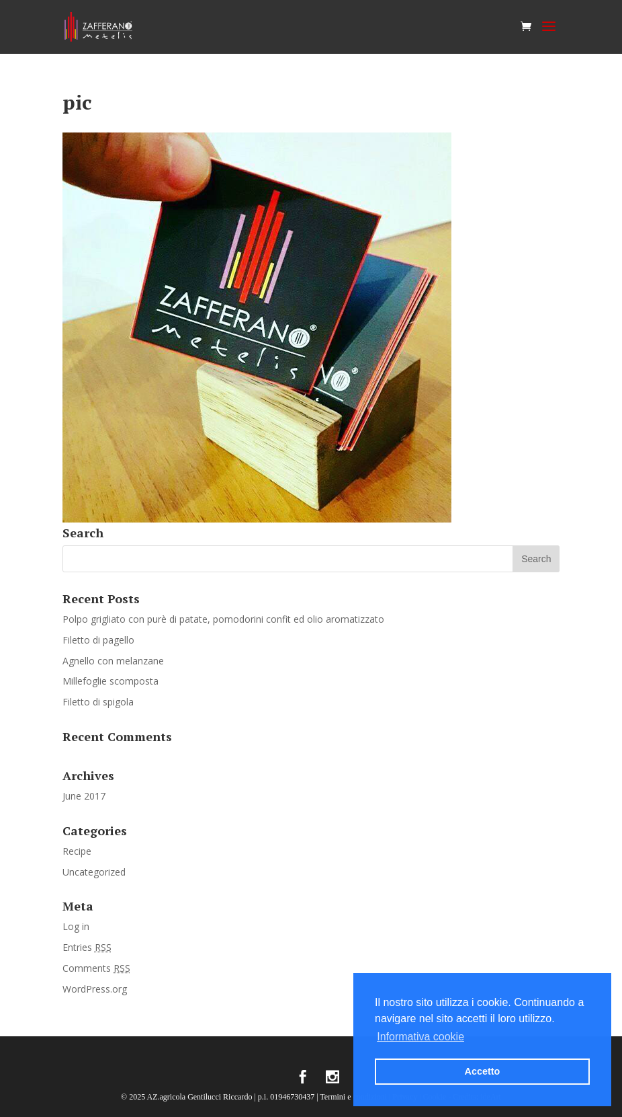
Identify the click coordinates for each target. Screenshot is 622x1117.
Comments (96, 968)
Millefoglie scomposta (110, 681)
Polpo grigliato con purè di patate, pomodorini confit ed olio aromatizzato (223, 619)
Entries (87, 947)
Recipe (76, 851)
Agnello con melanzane (113, 660)
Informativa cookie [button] (420, 1036)
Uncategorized (94, 871)
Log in (75, 926)
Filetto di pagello (98, 639)
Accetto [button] (482, 1071)
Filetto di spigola (98, 701)
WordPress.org (94, 989)
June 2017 (83, 795)
